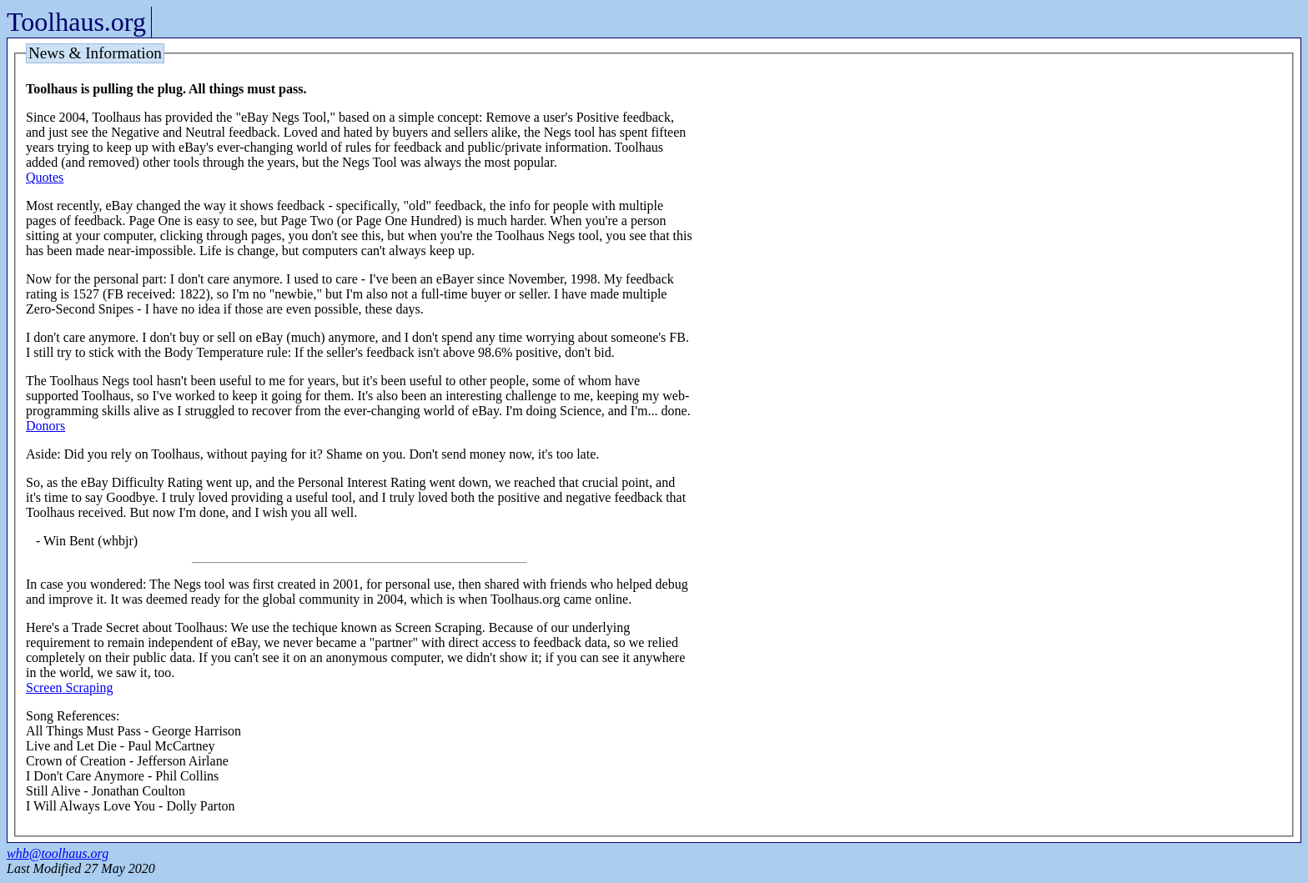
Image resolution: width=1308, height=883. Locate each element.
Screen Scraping (69, 687)
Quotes (44, 177)
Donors (45, 426)
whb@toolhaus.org (57, 853)
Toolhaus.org (76, 22)
